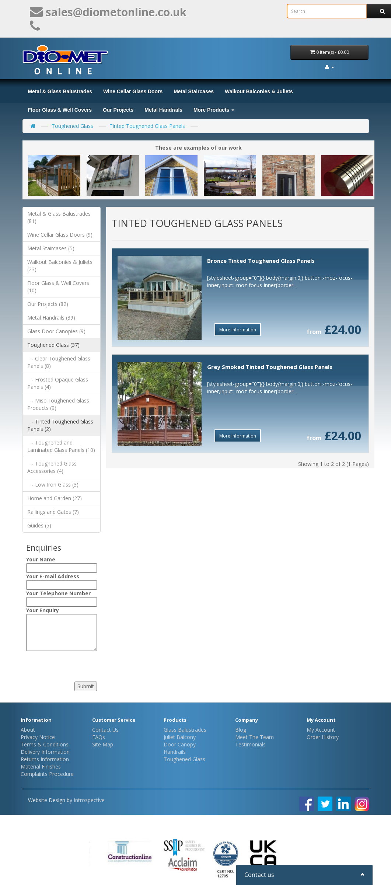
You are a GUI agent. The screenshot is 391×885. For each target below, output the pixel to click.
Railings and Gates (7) (53, 511)
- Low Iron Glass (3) (52, 484)
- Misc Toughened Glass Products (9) (58, 404)
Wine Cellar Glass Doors (133, 91)
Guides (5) (39, 525)
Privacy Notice (38, 737)
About (28, 729)
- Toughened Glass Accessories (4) (52, 467)
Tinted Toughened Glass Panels (147, 125)
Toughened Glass (72, 125)
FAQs (98, 737)
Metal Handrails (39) (51, 317)
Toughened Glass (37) (53, 344)
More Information (237, 330)
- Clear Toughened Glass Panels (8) (58, 362)
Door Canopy (180, 744)
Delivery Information (45, 751)
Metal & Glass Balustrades (60, 91)
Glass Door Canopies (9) (56, 331)
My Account (321, 729)
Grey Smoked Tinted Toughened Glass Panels (269, 366)
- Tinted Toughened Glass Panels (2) (60, 425)
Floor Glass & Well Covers (60, 110)
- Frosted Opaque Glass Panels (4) (57, 383)
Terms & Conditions (45, 744)
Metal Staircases (194, 91)
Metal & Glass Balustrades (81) (59, 217)
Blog (240, 729)
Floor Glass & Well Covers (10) (58, 286)
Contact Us (105, 729)
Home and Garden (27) (54, 498)
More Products (213, 110)
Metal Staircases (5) (50, 248)
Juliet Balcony (180, 737)
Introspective (89, 800)
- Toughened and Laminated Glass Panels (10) (61, 446)
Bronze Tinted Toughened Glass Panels (261, 260)
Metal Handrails (163, 110)
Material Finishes (41, 766)
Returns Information (45, 759)
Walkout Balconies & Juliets (259, 91)
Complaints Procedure (47, 773)
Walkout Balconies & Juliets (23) (59, 265)
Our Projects (118, 110)
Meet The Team (254, 737)
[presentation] (71, 664)
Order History (323, 737)
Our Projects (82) (47, 303)
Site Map (102, 744)
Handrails (175, 751)
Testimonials (250, 744)
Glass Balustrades (185, 729)
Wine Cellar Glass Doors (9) (59, 234)
